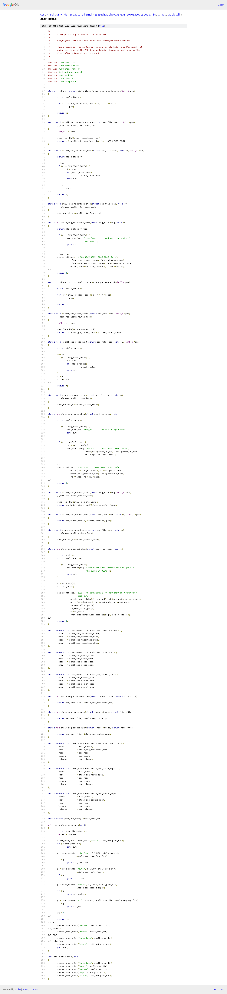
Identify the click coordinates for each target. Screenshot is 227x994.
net (163, 14)
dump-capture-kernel (78, 14)
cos (42, 14)
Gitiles (18, 989)
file (101, 26)
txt (214, 989)
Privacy (26, 989)
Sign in (221, 4)
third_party (54, 14)
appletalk (174, 14)
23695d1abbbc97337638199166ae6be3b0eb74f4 (125, 14)
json (221, 989)
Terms (34, 989)
